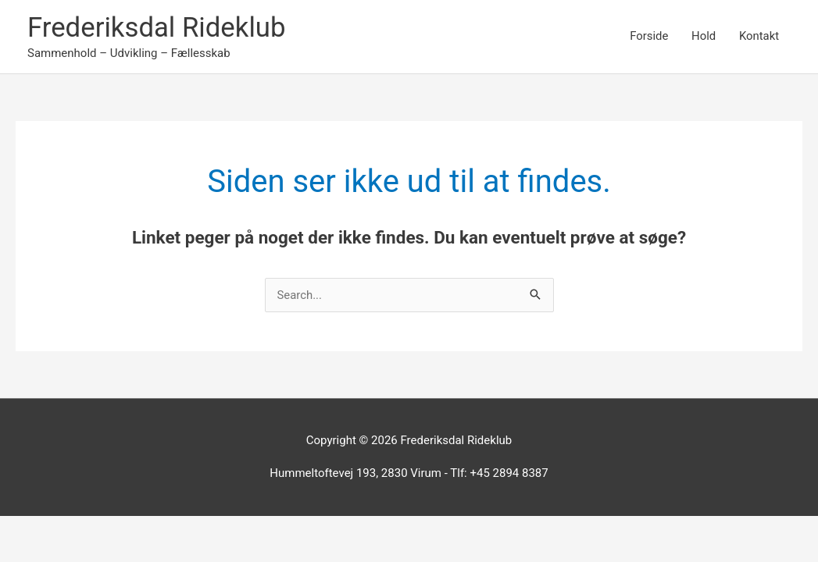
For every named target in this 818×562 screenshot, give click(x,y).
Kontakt (758, 37)
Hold (703, 37)
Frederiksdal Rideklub (157, 28)
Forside (647, 37)
